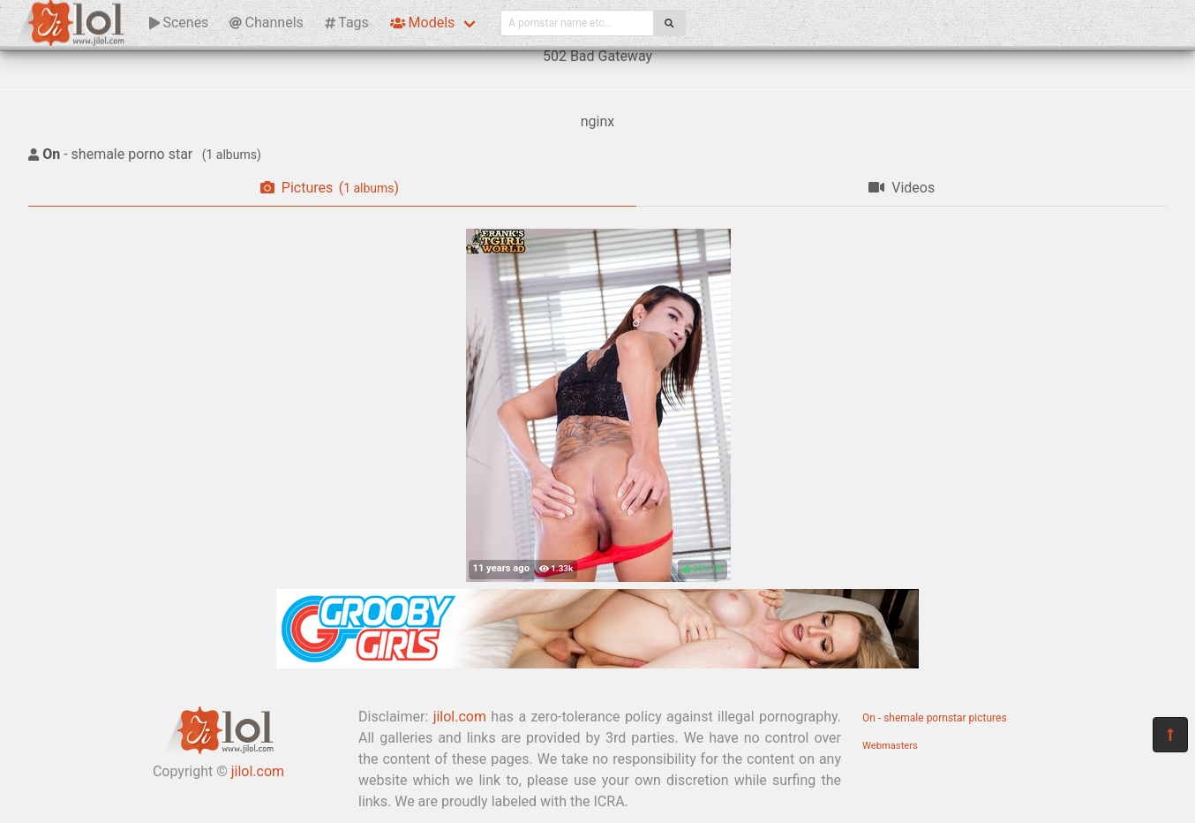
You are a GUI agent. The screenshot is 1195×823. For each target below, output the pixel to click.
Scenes (178, 22)
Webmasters (890, 745)
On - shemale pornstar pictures (934, 718)
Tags (347, 22)
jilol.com (257, 771)
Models (422, 22)
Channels (266, 22)
